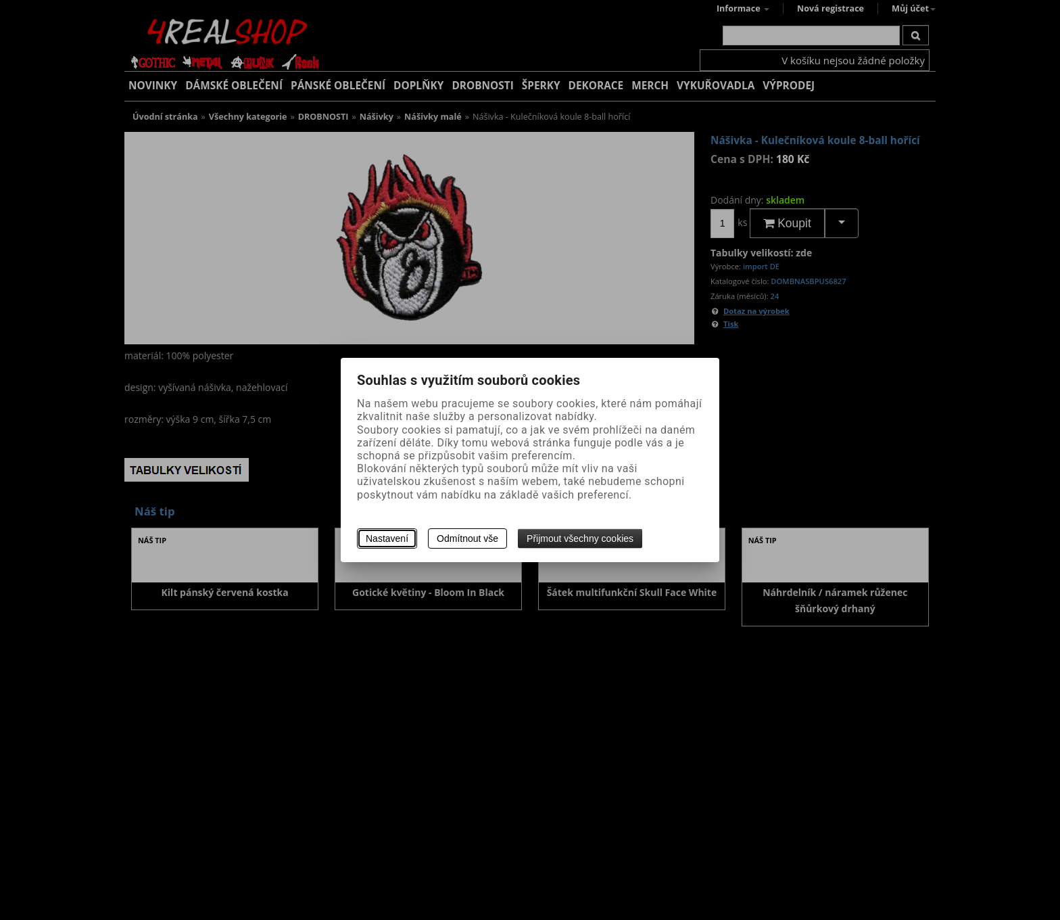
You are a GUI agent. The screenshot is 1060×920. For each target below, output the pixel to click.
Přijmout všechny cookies (580, 538)
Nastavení (387, 538)
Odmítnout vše (467, 538)
